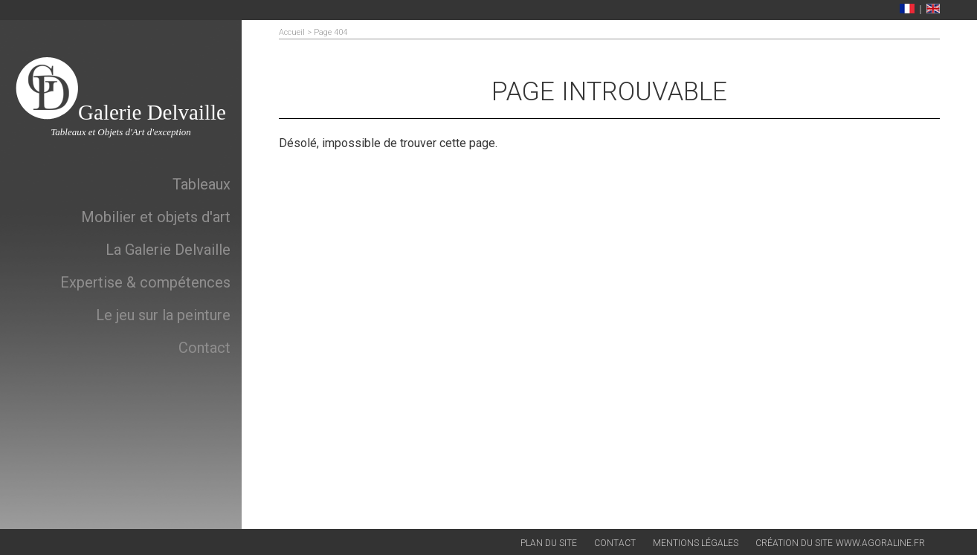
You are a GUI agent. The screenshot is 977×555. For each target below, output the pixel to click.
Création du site (794, 543)
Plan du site (548, 543)
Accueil (292, 32)
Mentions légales (695, 543)
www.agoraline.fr (880, 543)
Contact (615, 543)
